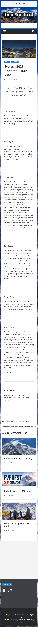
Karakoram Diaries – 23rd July (18, 458)
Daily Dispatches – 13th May (17, 491)
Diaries (7, 62)
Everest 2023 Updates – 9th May (15, 421)
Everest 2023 (15, 62)
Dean (17, 79)
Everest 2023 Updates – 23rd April (17, 524)
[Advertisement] (19, 560)
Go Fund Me (8, 372)
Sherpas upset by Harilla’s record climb (19, 427)
